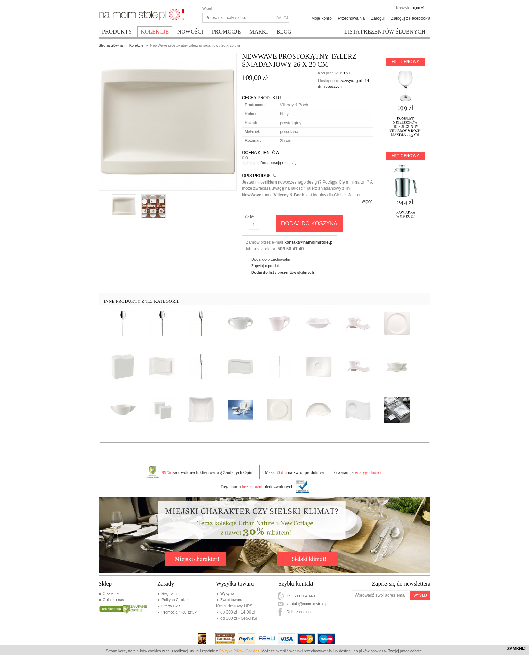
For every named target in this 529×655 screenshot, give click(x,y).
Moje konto (321, 18)
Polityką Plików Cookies (239, 651)
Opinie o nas (113, 600)
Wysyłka (227, 593)
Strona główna (111, 45)
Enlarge (118, 182)
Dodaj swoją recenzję (278, 163)
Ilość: (249, 217)
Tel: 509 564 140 (301, 596)
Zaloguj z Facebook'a (410, 18)
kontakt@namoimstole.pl (308, 242)
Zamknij (516, 648)
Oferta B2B (170, 606)
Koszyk (402, 8)
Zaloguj (378, 18)
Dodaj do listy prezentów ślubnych (282, 272)
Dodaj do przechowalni (270, 259)
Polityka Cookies (175, 600)
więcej (367, 201)
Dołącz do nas (299, 612)
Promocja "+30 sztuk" (179, 612)
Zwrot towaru (231, 600)
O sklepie (111, 593)
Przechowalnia (351, 18)
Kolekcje (136, 45)
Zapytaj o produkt (266, 266)
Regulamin (170, 593)
